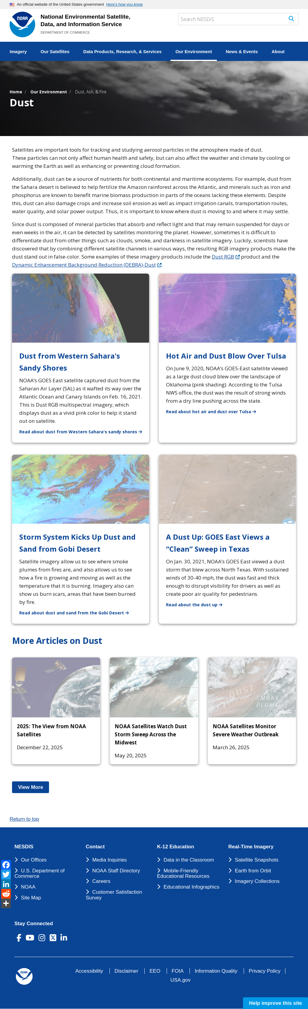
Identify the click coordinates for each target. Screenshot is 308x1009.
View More (33, 787)
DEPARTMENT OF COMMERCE (65, 32)
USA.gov (181, 980)
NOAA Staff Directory (116, 871)
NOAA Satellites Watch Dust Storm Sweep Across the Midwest (151, 734)
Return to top (24, 819)
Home (16, 92)
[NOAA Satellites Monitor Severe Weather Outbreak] (252, 687)
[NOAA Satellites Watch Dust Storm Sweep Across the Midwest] (154, 687)
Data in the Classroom (189, 860)
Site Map (31, 898)
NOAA (28, 887)
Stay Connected (33, 923)
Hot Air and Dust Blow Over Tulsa (226, 356)
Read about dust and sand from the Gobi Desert (77, 612)
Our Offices (34, 860)
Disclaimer (126, 971)
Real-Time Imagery (250, 847)
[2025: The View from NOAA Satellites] (56, 687)
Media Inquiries (109, 860)
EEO (154, 971)
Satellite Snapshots (257, 860)
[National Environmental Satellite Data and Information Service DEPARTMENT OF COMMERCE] (22, 24)
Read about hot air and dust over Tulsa (214, 411)
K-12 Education (175, 847)
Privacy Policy (264, 971)
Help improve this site (275, 1003)
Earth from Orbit (253, 871)
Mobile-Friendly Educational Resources (183, 873)
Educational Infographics (192, 887)
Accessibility (89, 971)
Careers (101, 881)
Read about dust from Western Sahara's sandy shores (84, 431)
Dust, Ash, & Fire (90, 92)
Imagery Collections (257, 881)
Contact (95, 847)
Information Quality (216, 971)
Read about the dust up (197, 604)
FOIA (177, 971)
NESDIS (23, 847)
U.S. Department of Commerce (39, 873)
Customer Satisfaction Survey (114, 895)
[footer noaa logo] (24, 976)
